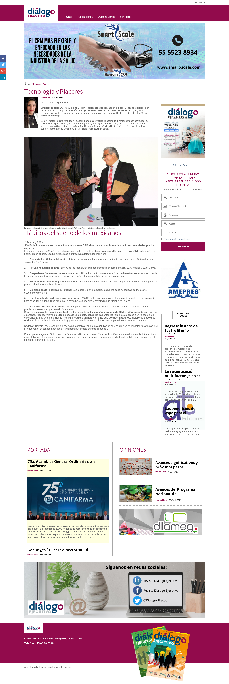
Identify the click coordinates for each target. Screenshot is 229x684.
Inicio (29, 84)
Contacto (125, 16)
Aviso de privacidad (63, 667)
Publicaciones (85, 16)
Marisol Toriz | (170, 337)
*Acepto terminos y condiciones (177, 239)
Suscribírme (183, 246)
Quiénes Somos (106, 16)
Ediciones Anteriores (183, 165)
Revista (68, 16)
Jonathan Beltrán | (172, 382)
